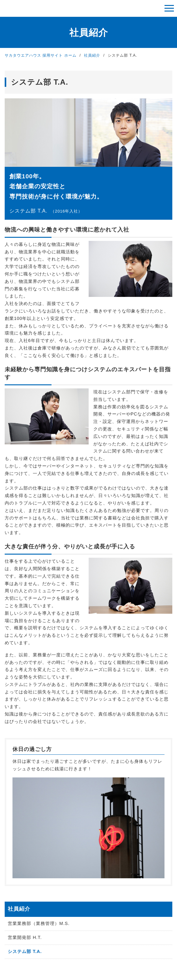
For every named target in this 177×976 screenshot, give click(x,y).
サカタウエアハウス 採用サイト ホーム (40, 55)
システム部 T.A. (25, 951)
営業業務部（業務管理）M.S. (39, 923)
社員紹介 (92, 55)
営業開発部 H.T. (25, 937)
